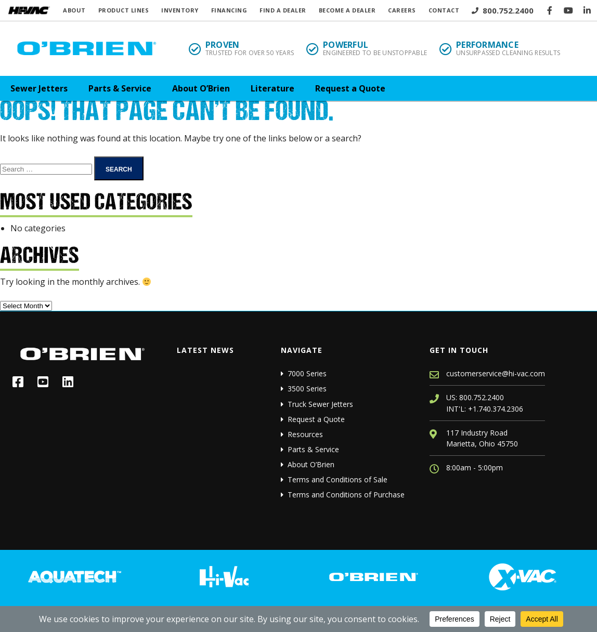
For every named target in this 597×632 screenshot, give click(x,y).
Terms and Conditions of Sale (337, 479)
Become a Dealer (347, 10)
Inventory (180, 10)
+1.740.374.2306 (495, 409)
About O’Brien (201, 88)
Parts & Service (119, 88)
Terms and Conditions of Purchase (346, 494)
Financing (229, 10)
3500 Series (307, 388)
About (74, 10)
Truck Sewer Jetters (320, 404)
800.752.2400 (503, 10)
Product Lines (123, 10)
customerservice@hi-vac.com (495, 373)
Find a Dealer (282, 10)
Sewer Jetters (39, 88)
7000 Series (307, 373)
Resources (305, 434)
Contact (444, 10)
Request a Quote (350, 88)
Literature (272, 88)
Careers (402, 10)
